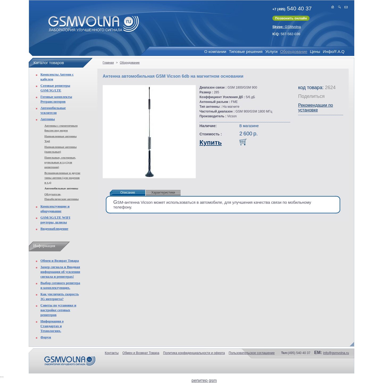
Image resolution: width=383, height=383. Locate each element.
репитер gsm (204, 380)
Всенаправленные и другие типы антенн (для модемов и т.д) (62, 177)
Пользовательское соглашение (252, 353)
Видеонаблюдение (54, 229)
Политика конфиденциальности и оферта (194, 353)
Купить (210, 142)
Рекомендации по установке (315, 107)
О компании (215, 51)
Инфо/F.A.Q (333, 51)
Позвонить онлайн (291, 18)
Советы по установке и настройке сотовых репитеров (58, 310)
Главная (108, 62)
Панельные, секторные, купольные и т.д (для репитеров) (60, 162)
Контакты (112, 353)
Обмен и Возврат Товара (59, 261)
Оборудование (293, 51)
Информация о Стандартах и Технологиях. (52, 326)
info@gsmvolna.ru (336, 353)
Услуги (271, 51)
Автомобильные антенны (61, 188)
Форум (45, 337)
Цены (315, 51)
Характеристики (163, 192)
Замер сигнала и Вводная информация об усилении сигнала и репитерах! (60, 271)
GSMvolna (286, 27)
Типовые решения (246, 51)
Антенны (47, 119)
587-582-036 (286, 34)
